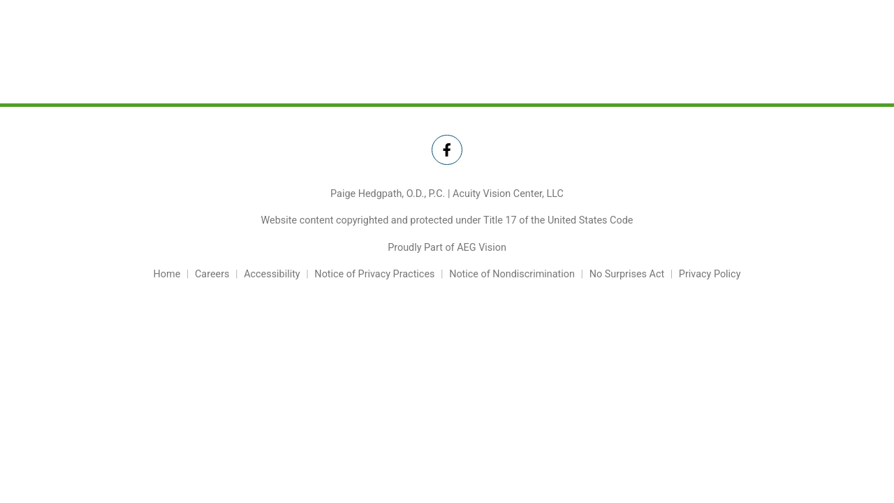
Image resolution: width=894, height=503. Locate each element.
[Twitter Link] (447, 150)
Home (167, 274)
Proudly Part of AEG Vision (447, 248)
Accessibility (272, 274)
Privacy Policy (710, 274)
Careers (212, 274)
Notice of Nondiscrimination (512, 274)
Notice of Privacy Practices (374, 274)
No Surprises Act (627, 274)
